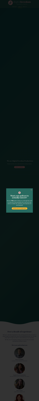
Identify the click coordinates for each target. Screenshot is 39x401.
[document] (19, 200)
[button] (31, 189)
